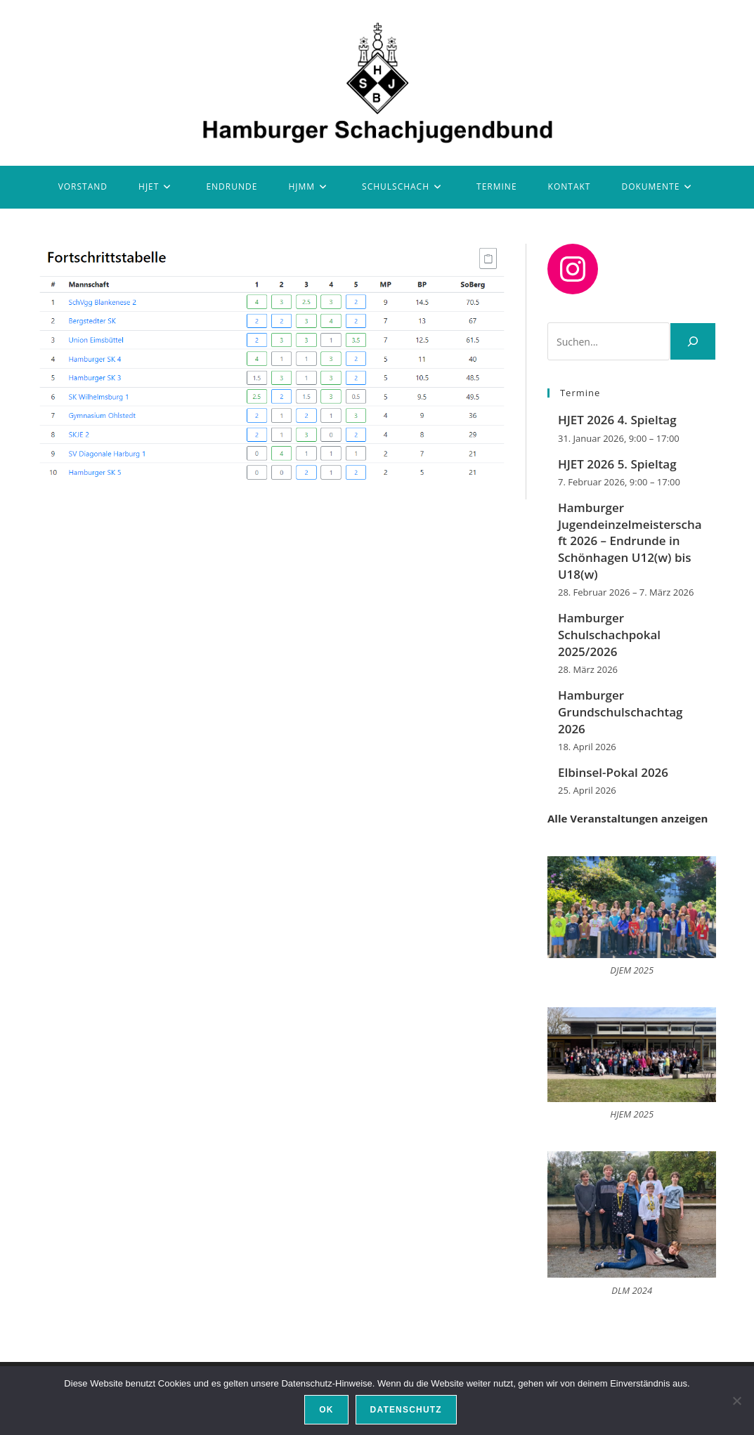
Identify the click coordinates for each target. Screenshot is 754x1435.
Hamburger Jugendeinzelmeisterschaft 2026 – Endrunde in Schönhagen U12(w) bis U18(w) (630, 540)
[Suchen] (693, 341)
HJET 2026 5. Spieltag (617, 464)
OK (326, 1410)
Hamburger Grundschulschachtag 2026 (620, 712)
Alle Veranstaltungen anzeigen (627, 818)
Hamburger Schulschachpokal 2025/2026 (609, 635)
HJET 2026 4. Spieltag (617, 420)
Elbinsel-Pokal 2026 (613, 772)
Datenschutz (406, 1410)
